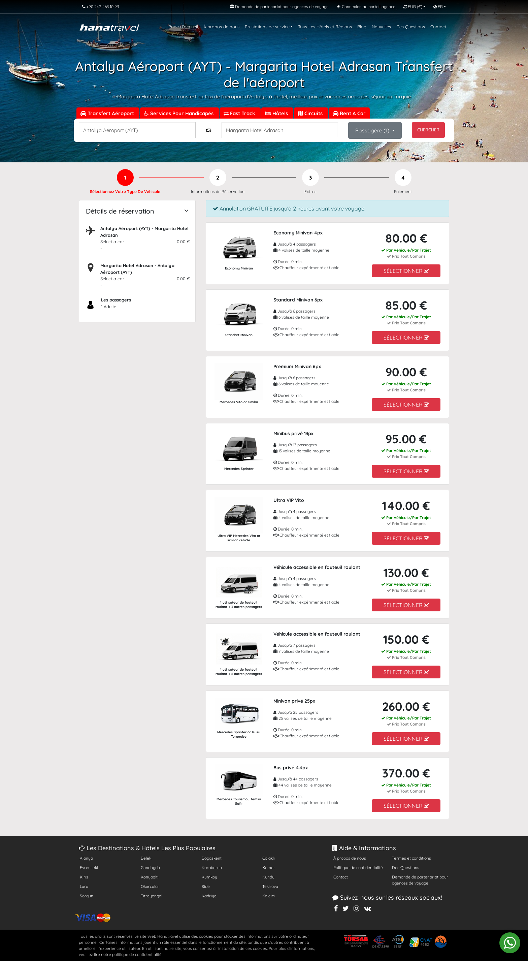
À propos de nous (221, 26)
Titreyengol (151, 895)
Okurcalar (150, 886)
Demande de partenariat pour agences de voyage (420, 880)
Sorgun (86, 895)
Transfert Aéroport (107, 113)
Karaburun (212, 867)
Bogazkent (212, 858)
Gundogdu (150, 867)
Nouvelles (381, 26)
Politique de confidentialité (358, 867)
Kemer (268, 867)
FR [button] (438, 6)
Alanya (86, 858)
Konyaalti (150, 876)
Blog (361, 26)
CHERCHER (428, 129)
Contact (438, 26)
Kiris (84, 876)
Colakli (268, 858)
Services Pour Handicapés (179, 113)
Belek (146, 858)
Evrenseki (89, 867)
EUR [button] (412, 6)
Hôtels (277, 113)
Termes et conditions (411, 858)
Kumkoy (209, 876)
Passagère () (373, 130)
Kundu (268, 876)
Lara (84, 886)
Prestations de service (267, 26)
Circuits (311, 113)
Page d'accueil (183, 26)
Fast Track (240, 113)
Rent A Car (349, 113)
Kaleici (268, 895)
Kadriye (209, 895)
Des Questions (410, 26)
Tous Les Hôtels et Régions (325, 26)
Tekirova (270, 886)
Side (206, 886)
